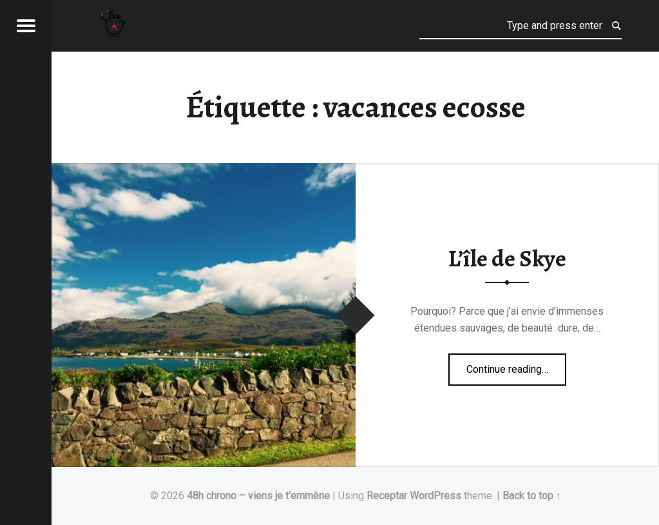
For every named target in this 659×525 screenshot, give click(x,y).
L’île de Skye (507, 258)
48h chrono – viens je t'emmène (258, 496)
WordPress (435, 496)
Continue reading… (516, 365)
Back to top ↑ (531, 496)
